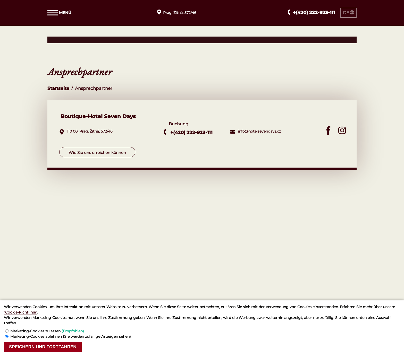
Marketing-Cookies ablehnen (70, 336)
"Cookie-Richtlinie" (20, 312)
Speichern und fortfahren (43, 346)
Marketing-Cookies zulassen (47, 331)
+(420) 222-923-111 (191, 132)
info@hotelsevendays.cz (259, 131)
